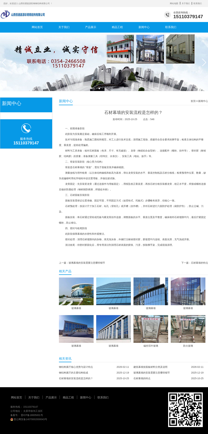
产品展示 (90, 27)
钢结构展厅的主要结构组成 (73, 372)
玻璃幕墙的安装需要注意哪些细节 (87, 262)
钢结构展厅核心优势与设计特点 (76, 367)
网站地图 (174, 3)
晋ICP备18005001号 (32, 415)
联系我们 (197, 3)
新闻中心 (144, 27)
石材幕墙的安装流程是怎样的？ (76, 378)
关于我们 (186, 3)
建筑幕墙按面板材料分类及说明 (150, 367)
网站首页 (37, 27)
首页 (193, 101)
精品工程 (117, 27)
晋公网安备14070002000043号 (28, 419)
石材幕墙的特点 (199, 262)
